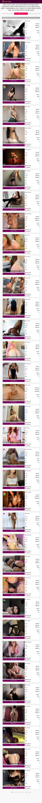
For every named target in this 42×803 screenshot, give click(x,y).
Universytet (27, 406)
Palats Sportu (28, 192)
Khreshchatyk (28, 128)
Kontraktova (28, 149)
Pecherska (27, 21)
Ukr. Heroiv (27, 171)
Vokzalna (27, 513)
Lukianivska (28, 578)
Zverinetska (28, 470)
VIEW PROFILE (14, 38)
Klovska (27, 235)
